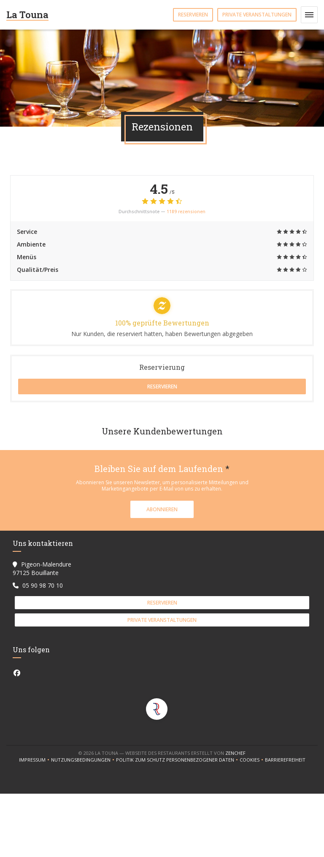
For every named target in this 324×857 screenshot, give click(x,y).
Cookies (252, 760)
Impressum (35, 760)
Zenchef (235, 753)
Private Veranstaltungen (257, 14)
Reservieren (193, 14)
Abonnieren (162, 509)
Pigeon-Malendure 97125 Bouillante (42, 568)
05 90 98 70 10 (42, 585)
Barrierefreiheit (285, 760)
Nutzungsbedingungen (83, 760)
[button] (309, 14)
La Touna (27, 14)
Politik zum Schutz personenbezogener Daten (178, 760)
